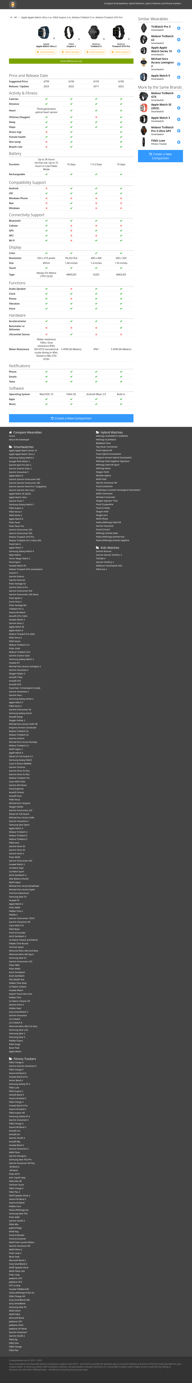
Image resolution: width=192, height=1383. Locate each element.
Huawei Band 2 (16, 1145)
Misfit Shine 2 (15, 1249)
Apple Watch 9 (16, 475)
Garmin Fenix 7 (16, 500)
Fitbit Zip (13, 1339)
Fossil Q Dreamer (17, 1238)
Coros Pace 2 (15, 601)
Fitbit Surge (14, 1044)
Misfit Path (101, 479)
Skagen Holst (102, 471)
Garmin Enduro (16, 576)
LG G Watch (14, 1019)
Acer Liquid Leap (17, 1177)
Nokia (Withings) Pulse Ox (21, 1292)
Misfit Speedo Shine (18, 1267)
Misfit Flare (14, 1152)
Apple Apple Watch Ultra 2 (22, 454)
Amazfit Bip (14, 1141)
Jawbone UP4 (15, 1278)
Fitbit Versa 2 (15, 706)
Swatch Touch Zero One (20, 993)
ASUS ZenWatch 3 (17, 875)
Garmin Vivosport (17, 1155)
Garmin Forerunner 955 (20, 533)
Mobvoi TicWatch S (18, 839)
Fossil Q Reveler (16, 1235)
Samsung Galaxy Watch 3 (21, 659)
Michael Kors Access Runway (23, 742)
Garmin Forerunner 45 (20, 709)
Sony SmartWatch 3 (18, 1011)
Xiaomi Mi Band (16, 1202)
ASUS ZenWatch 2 (17, 936)
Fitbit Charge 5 (16, 1069)
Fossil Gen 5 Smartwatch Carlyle (24, 688)
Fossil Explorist (16, 788)
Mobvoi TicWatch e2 (19, 734)
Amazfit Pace (15, 796)
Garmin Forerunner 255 (20, 529)
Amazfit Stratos (16, 792)
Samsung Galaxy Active (20, 713)
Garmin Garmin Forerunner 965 (24, 479)
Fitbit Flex (13, 1350)
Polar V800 (14, 965)
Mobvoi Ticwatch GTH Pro (21, 536)
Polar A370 (14, 1173)
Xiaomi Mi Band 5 (17, 1098)
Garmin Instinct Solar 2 (20, 468)
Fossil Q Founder (17, 932)
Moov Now (14, 1256)
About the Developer (19, 439)
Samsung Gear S (17, 1037)
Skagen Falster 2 (17, 720)
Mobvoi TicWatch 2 (18, 831)
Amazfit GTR (15, 684)
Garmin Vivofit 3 (17, 1220)
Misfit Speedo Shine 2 (19, 1195)
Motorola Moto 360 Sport (21, 954)
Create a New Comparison (71, 418)
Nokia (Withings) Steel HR (108, 522)
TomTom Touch (16, 1184)
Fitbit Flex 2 (14, 1191)
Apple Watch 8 (16, 518)
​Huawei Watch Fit (17, 565)
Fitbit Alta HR (15, 1181)
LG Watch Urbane (17, 986)
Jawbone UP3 (15, 1321)
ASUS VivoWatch (17, 972)
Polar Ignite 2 (15, 598)
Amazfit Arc (14, 1134)
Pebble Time (15, 997)
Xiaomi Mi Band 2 (17, 1199)
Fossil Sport (14, 562)
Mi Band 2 (14, 1166)
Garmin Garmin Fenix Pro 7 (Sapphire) (27, 486)
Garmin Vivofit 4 (17, 1138)
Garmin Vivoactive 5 (18, 472)
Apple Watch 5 (16, 702)
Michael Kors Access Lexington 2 (25, 666)
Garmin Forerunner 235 (20, 810)
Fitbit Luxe (14, 1087)
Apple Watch (15, 1051)
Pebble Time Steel (18, 983)
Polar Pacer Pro (16, 526)
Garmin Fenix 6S (17, 580)
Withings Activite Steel (107, 533)
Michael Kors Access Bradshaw (24, 885)
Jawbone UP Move (18, 1328)
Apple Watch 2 (16, 903)
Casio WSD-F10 (16, 925)
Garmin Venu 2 (16, 623)
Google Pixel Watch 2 (19, 461)
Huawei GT (14, 662)
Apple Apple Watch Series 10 (23, 450)
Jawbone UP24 (16, 1325)
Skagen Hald (102, 511)
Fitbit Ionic (14, 842)
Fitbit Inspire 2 (16, 1091)
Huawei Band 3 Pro (18, 1105)
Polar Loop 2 (15, 1253)
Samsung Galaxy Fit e (19, 1116)
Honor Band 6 (16, 1080)
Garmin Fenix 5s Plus (19, 774)
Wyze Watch (15, 554)
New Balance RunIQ (18, 878)
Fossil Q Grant (103, 529)
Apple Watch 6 (16, 630)
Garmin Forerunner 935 (20, 860)
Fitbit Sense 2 (15, 515)
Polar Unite (14, 648)
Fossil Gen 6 (15, 544)
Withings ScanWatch (106, 439)
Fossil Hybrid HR (104, 450)
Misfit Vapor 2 (16, 749)
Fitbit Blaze (14, 929)
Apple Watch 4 (16, 752)
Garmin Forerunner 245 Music (24, 594)
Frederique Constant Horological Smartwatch (118, 489)
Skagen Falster (16, 806)
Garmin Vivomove (105, 525)
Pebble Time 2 (16, 911)
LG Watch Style (16, 867)
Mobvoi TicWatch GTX (19, 652)
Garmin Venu (15, 695)
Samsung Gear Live (18, 1029)
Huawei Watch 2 (17, 864)
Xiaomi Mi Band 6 (17, 1073)
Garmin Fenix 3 (16, 1004)
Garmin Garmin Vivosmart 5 (22, 1066)
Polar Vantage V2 (17, 583)
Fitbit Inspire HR (17, 1112)
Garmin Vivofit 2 (17, 1335)
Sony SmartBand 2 (18, 1263)
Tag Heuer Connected (106, 446)
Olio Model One (16, 979)
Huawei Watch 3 (17, 619)
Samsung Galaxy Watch (20, 760)
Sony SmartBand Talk (19, 1299)
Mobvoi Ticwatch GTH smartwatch (25, 569)
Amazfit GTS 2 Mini (18, 616)
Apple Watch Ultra (18, 497)
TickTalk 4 (100, 558)
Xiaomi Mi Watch (17, 612)
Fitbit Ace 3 (101, 569)
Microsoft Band (16, 1317)
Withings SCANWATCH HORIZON (112, 436)
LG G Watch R (15, 1022)
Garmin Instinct (16, 738)
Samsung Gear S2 (17, 957)
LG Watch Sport (16, 871)
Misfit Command (104, 493)
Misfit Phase (102, 518)
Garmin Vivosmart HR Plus (22, 1163)
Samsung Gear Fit (17, 1307)
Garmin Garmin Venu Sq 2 (22, 490)
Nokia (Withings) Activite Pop (110, 536)
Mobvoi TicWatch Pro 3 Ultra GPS (25, 540)
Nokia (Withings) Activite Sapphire (112, 540)
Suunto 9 (13, 572)
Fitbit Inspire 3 (16, 508)
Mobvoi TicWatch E (18, 835)
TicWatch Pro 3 (16, 608)
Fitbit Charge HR (17, 1296)
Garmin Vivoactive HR (19, 921)
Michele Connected (105, 497)
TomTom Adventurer (19, 893)
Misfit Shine (15, 1310)
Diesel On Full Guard (19, 813)
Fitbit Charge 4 (16, 1102)
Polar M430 (14, 857)
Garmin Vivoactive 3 (18, 821)
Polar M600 (14, 907)
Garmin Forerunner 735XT (22, 918)
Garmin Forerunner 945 (20, 590)
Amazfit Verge (16, 716)
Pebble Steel (15, 1008)
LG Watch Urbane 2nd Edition (23, 939)
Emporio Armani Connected (22, 727)
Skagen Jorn (102, 515)
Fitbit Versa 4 (15, 511)
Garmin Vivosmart (18, 1332)
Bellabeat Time (103, 443)
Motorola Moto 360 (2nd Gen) (23, 950)
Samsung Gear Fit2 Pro (20, 1159)
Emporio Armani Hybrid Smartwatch (114, 457)
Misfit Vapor (15, 882)
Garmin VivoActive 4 (19, 691)
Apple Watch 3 (16, 828)
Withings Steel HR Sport (107, 464)
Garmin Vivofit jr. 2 (105, 562)
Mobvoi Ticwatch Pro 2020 (22, 634)
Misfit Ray (14, 1231)
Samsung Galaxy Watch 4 (21, 551)
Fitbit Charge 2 (16, 1188)
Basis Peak (14, 1047)
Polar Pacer (14, 522)
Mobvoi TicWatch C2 (19, 745)
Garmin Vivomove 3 (18, 670)
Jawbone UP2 (15, 1281)
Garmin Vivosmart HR (19, 1245)
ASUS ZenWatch (17, 975)
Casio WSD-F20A (17, 781)
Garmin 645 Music (18, 785)
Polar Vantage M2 (17, 605)
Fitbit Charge (15, 1346)
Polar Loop (14, 1274)
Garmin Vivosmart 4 (19, 1120)
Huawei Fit (14, 900)
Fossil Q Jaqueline (104, 504)
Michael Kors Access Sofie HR (23, 724)
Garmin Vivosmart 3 (19, 1148)
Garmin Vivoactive (18, 1015)
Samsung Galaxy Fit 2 (19, 1084)
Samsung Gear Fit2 (18, 1213)
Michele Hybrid (103, 475)
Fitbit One (14, 1343)
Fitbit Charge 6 (16, 1062)
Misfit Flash (14, 1314)
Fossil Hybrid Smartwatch (108, 454)
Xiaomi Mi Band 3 (17, 1127)
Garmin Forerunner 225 (20, 961)
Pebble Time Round (18, 943)
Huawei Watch (16, 990)
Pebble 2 (13, 914)
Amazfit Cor (15, 1130)
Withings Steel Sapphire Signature (112, 461)
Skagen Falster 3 (17, 673)
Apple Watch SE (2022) (20, 493)
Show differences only (71, 61)
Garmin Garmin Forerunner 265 (24, 482)
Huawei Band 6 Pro (18, 1076)
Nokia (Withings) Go (18, 1209)
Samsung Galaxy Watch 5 (21, 504)
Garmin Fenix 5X (17, 846)
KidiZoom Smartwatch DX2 (109, 565)
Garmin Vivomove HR (106, 482)
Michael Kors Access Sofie (21, 817)
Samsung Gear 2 (17, 1033)
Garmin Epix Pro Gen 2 (20, 464)
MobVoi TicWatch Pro (19, 778)
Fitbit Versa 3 (15, 637)
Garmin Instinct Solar (19, 655)
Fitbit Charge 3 (16, 1123)
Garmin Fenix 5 (16, 853)
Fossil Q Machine (104, 486)
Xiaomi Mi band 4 (17, 1109)
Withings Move (103, 468)
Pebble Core (15, 1206)
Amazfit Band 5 (16, 1094)
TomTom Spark (16, 947)
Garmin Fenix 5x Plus (19, 770)
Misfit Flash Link (17, 1271)
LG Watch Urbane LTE (19, 1001)
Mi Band (13, 1170)
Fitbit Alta (13, 1224)
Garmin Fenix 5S (17, 849)
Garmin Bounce (103, 551)
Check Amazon (46, 52)
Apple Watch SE (16, 626)
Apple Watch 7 (16, 547)
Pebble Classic (16, 1040)
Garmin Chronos (17, 767)
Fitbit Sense (14, 641)
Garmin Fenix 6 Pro (18, 587)
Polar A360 (14, 1217)
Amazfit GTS (15, 680)
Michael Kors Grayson (19, 803)
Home (12, 436)
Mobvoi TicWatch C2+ (19, 644)
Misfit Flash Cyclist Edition (21, 1242)
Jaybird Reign (15, 1227)
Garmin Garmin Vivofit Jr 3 (109, 554)
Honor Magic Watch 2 (19, 558)
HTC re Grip (14, 1285)
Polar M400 (14, 968)
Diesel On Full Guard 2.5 (21, 756)
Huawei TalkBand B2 (19, 1289)
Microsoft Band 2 (17, 1260)
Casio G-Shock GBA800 (20, 763)
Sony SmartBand (17, 1303)
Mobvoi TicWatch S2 (19, 731)
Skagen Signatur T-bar (107, 500)
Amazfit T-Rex (15, 677)
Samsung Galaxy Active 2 (21, 698)
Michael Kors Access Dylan (22, 889)
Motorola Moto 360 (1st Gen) (23, 1026)
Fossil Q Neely (103, 507)
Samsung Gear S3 (17, 896)
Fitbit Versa (14, 799)
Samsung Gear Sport (19, 824)
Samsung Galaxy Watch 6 (21, 457)
